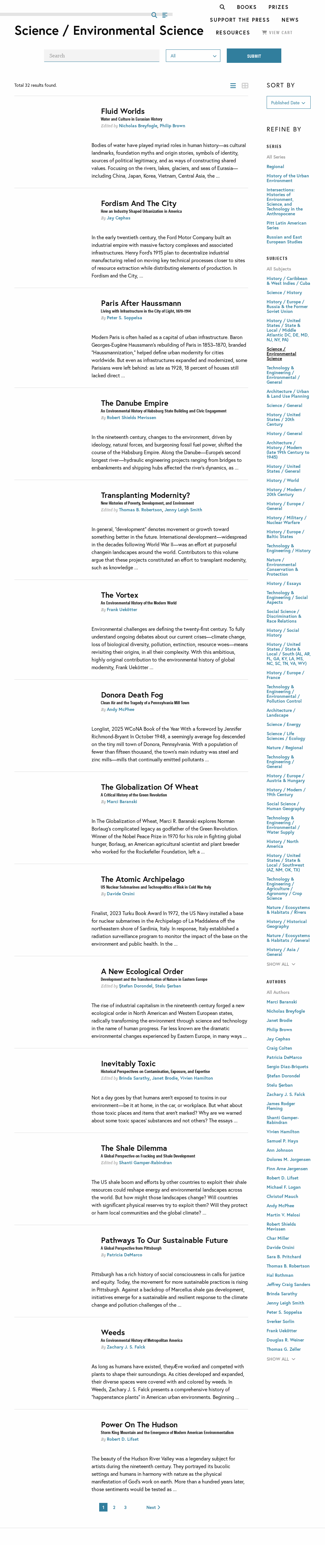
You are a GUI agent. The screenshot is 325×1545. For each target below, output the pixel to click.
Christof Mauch (282, 1196)
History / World (283, 480)
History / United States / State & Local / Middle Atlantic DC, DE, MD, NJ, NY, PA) (288, 330)
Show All (281, 964)
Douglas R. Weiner (285, 1339)
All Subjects (279, 268)
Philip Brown (172, 125)
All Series (276, 156)
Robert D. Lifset (123, 1439)
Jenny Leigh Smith (183, 509)
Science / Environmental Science (281, 353)
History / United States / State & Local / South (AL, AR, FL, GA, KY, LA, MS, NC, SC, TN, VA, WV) (289, 654)
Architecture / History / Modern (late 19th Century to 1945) (288, 449)
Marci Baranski (122, 801)
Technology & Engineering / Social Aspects (287, 597)
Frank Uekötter (122, 609)
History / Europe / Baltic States (285, 534)
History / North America (283, 843)
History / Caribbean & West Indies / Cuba (288, 280)
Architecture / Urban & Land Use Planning (288, 393)
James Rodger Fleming (281, 1106)
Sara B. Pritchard (284, 1256)
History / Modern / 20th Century (286, 492)
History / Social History (283, 632)
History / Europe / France (285, 675)
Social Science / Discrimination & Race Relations (284, 616)
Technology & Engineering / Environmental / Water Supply (283, 824)
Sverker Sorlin (280, 1321)
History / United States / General (283, 468)
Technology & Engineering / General (280, 761)
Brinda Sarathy (134, 1078)
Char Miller (278, 1238)
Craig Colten (279, 1048)
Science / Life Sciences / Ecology (286, 736)
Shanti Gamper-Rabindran (145, 1162)
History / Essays (284, 583)
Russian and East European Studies (284, 239)
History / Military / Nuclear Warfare (287, 520)
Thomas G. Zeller (284, 1349)
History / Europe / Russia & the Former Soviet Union (287, 306)
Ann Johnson (280, 1150)
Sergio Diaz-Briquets (287, 1066)
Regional (275, 166)
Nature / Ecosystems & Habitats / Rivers (288, 909)
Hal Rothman (280, 1275)
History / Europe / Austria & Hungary (286, 778)
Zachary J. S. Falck (126, 1347)
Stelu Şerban (168, 986)
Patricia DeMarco (124, 1255)
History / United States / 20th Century (283, 419)
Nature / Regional (285, 747)
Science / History (284, 292)
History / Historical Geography (287, 923)
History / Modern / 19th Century (286, 792)
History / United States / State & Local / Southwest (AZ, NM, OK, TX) (285, 862)
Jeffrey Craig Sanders (288, 1284)
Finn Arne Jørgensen (287, 1168)
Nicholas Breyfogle (138, 125)
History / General (284, 433)
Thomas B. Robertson (140, 509)
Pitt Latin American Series (287, 225)
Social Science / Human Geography (286, 806)
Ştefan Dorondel (135, 986)
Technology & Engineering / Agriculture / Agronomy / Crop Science (284, 888)
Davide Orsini (121, 894)
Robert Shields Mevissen (131, 417)
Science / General (284, 405)
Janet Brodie (165, 1078)
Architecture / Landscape (281, 712)
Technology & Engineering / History (289, 548)
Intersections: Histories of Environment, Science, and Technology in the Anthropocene (285, 201)
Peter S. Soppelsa (124, 317)
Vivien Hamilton (196, 1078)
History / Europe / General (285, 506)
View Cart (277, 32)
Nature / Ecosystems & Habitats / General (288, 938)
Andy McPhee (120, 709)
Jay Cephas (118, 218)
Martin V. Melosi (283, 1214)
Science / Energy (284, 724)
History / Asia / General (283, 952)
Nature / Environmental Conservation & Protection (282, 566)
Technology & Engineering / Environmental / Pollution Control (284, 693)
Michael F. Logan (284, 1187)
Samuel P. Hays (282, 1140)
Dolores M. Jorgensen (289, 1159)
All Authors (278, 992)
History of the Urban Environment (288, 178)
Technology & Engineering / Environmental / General (283, 374)
